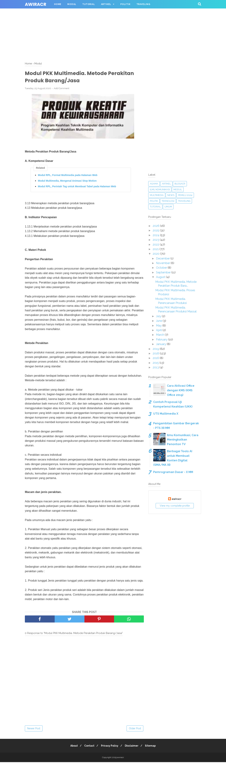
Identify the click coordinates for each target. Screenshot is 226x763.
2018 (156, 353)
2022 (156, 244)
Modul (71, 4)
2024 (156, 235)
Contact (88, 746)
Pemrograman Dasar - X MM (173, 472)
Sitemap (152, 746)
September (163, 272)
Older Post (135, 729)
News (170, 195)
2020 (156, 253)
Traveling (143, 4)
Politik (125, 4)
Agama (154, 183)
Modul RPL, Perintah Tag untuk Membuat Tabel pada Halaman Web (77, 187)
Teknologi (168, 201)
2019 (156, 349)
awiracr (35, 4)
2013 (156, 367)
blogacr (180, 183)
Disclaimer (132, 746)
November (163, 263)
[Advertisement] (106, 24)
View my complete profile (175, 505)
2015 (156, 362)
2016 (156, 358)
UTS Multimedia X (165, 413)
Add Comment (61, 89)
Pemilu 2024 (185, 195)
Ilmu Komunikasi (160, 189)
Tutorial (88, 4)
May (159, 325)
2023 (156, 239)
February (162, 339)
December (163, 258)
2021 (156, 249)
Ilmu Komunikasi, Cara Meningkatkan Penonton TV (182, 439)
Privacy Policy (109, 746)
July (159, 316)
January (161, 344)
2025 (156, 230)
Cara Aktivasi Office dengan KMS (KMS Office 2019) (180, 390)
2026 (156, 226)
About (72, 746)
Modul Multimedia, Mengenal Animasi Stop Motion (67, 181)
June (159, 320)
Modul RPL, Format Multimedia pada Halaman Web (67, 175)
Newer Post (33, 729)
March (160, 334)
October (162, 267)
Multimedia (157, 195)
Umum (168, 206)
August (161, 277)
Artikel (106, 4)
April (159, 330)
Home (57, 4)
